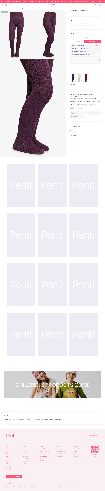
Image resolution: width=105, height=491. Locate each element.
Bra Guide (8, 468)
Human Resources (44, 453)
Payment (59, 446)
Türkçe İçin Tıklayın (93, 435)
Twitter (76, 451)
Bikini (24, 446)
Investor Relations (44, 451)
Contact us (60, 456)
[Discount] (9, 5)
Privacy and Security (43, 486)
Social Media (78, 443)
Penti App (94, 443)
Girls (11, 8)
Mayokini (25, 453)
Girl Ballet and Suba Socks (23, 419)
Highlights (26, 443)
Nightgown (8, 451)
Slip (7, 463)
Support (60, 443)
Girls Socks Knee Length (56, 419)
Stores (41, 446)
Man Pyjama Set (10, 466)
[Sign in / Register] (99, 5)
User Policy (53, 486)
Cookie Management (64, 486)
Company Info (43, 456)
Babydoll (8, 461)
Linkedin (76, 456)
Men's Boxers (26, 461)
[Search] (6, 5)
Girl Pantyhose (21, 8)
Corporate (43, 443)
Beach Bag (25, 466)
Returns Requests (61, 451)
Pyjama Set (8, 453)
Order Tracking (60, 453)
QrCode (95, 449)
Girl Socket (45, 419)
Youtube (76, 453)
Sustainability (43, 448)
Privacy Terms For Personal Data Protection (16, 486)
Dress (24, 463)
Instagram (76, 446)
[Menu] (3, 5)
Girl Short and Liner (10, 419)
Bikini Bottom (26, 458)
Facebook (76, 448)
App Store (93, 454)
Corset (7, 458)
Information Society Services (45, 459)
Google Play (94, 456)
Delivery (59, 448)
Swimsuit (25, 448)
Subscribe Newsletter (15, 476)
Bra (7, 446)
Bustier (8, 456)
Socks (15, 8)
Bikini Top (25, 456)
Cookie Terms (33, 486)
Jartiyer (8, 448)
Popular (8, 443)
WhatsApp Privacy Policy (77, 486)
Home (6, 8)
